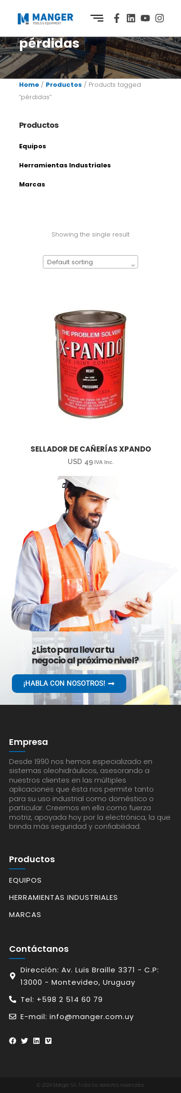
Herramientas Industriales (65, 165)
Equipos (32, 146)
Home (29, 84)
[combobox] (90, 261)
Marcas (32, 184)
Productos (64, 84)
